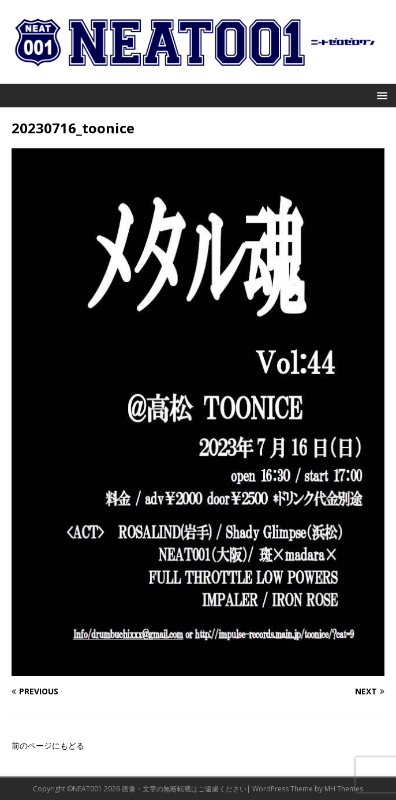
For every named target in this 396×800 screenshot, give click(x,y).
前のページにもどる (48, 745)
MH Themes (343, 789)
